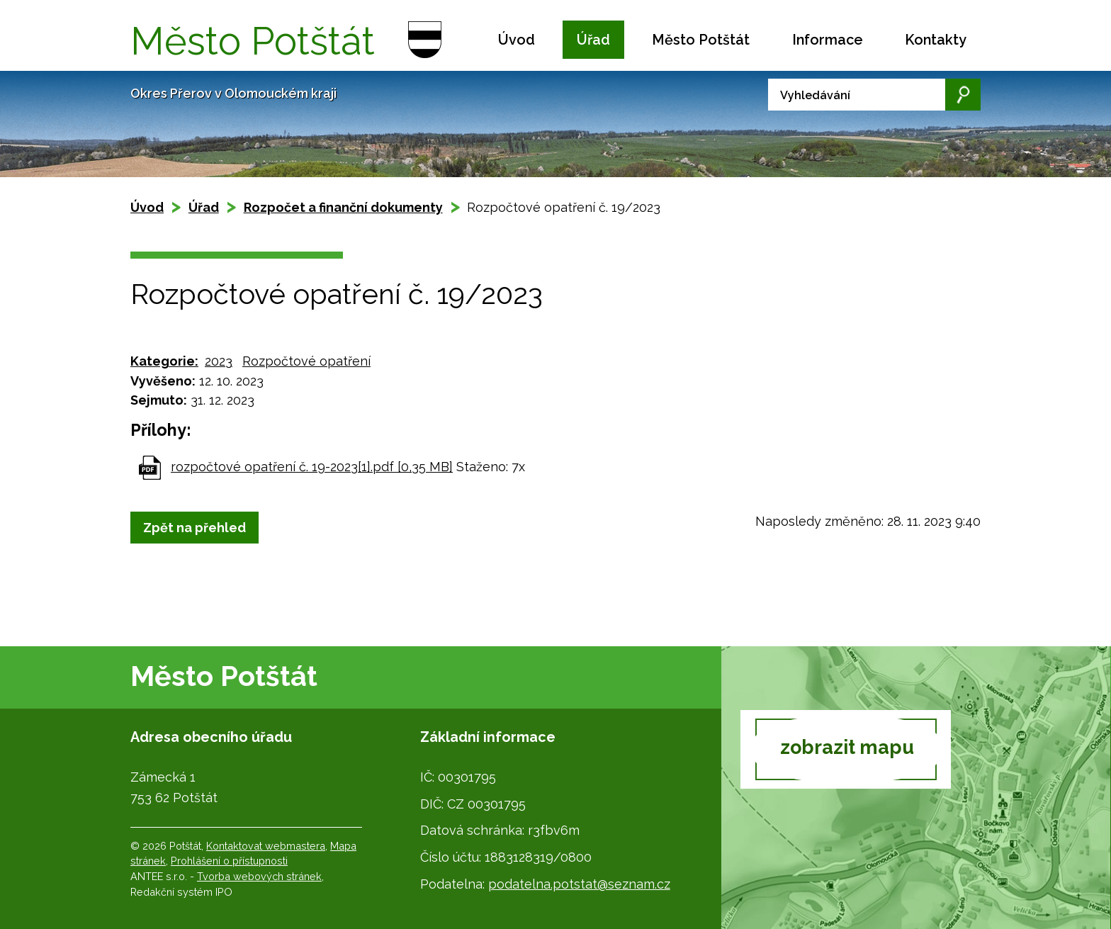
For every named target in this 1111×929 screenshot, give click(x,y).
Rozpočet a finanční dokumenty (343, 207)
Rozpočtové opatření (306, 361)
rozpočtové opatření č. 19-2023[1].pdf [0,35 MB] (312, 466)
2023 (218, 361)
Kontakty (935, 39)
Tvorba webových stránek (259, 876)
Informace (827, 39)
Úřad (593, 39)
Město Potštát (701, 39)
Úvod (516, 39)
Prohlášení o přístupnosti (229, 861)
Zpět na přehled (194, 527)
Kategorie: (164, 361)
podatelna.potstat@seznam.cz (579, 884)
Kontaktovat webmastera (265, 846)
